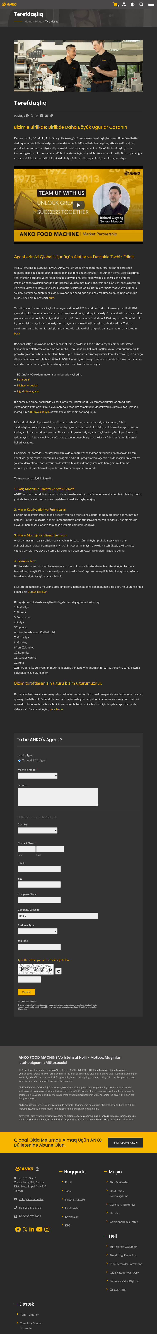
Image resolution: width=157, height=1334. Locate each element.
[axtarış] (141, 4)
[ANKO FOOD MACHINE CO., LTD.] (34, 1169)
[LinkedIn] (37, 115)
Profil (68, 1182)
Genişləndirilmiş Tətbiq (124, 1221)
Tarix (68, 1190)
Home (28, 21)
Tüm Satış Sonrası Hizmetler (31, 1325)
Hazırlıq (114, 1213)
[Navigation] (151, 4)
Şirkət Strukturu (75, 1199)
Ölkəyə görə (118, 1289)
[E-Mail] (46, 115)
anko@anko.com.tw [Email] (31, 1199)
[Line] (41, 115)
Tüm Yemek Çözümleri (123, 1246)
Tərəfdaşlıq (52, 21)
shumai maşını (42, 1119)
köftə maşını (78, 1119)
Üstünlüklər (72, 1208)
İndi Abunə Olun (125, 1142)
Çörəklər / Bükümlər (123, 1204)
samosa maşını (128, 1115)
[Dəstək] (123, 4)
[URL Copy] (51, 115)
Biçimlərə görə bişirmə (124, 1281)
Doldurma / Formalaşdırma (119, 1193)
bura (51, 297)
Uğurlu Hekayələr (28, 391)
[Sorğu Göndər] (115, 4)
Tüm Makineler (119, 1182)
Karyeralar (71, 1216)
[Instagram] (46, 1229)
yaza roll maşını (110, 1115)
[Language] (132, 4)
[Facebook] (27, 115)
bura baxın (56, 709)
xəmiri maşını (26, 1119)
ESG (68, 1225)
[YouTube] (39, 1229)
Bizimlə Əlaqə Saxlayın (108, 1119)
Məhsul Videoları (27, 385)
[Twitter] (32, 115)
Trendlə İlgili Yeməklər (123, 1255)
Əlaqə (38, 21)
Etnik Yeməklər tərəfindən (126, 1263)
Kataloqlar (23, 379)
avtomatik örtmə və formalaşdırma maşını (78, 1115)
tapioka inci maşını (61, 1119)
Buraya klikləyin (40, 411)
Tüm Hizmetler (29, 1314)
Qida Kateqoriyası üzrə (124, 1272)
